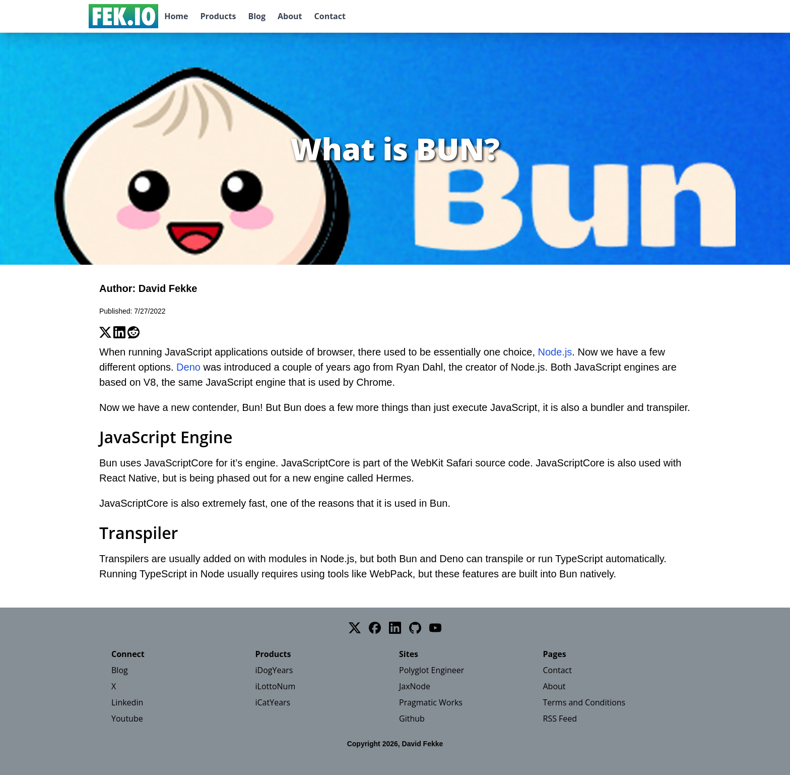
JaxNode (414, 686)
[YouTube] (435, 628)
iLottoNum (275, 686)
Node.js (555, 351)
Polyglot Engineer (431, 670)
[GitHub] (415, 628)
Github (412, 718)
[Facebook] (375, 628)
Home (176, 16)
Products (218, 16)
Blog (257, 16)
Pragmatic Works (431, 702)
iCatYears (273, 702)
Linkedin (127, 702)
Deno (188, 367)
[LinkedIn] (395, 628)
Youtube (127, 718)
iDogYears (274, 670)
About (290, 16)
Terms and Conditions (584, 702)
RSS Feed (560, 718)
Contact (330, 16)
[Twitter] (355, 628)
